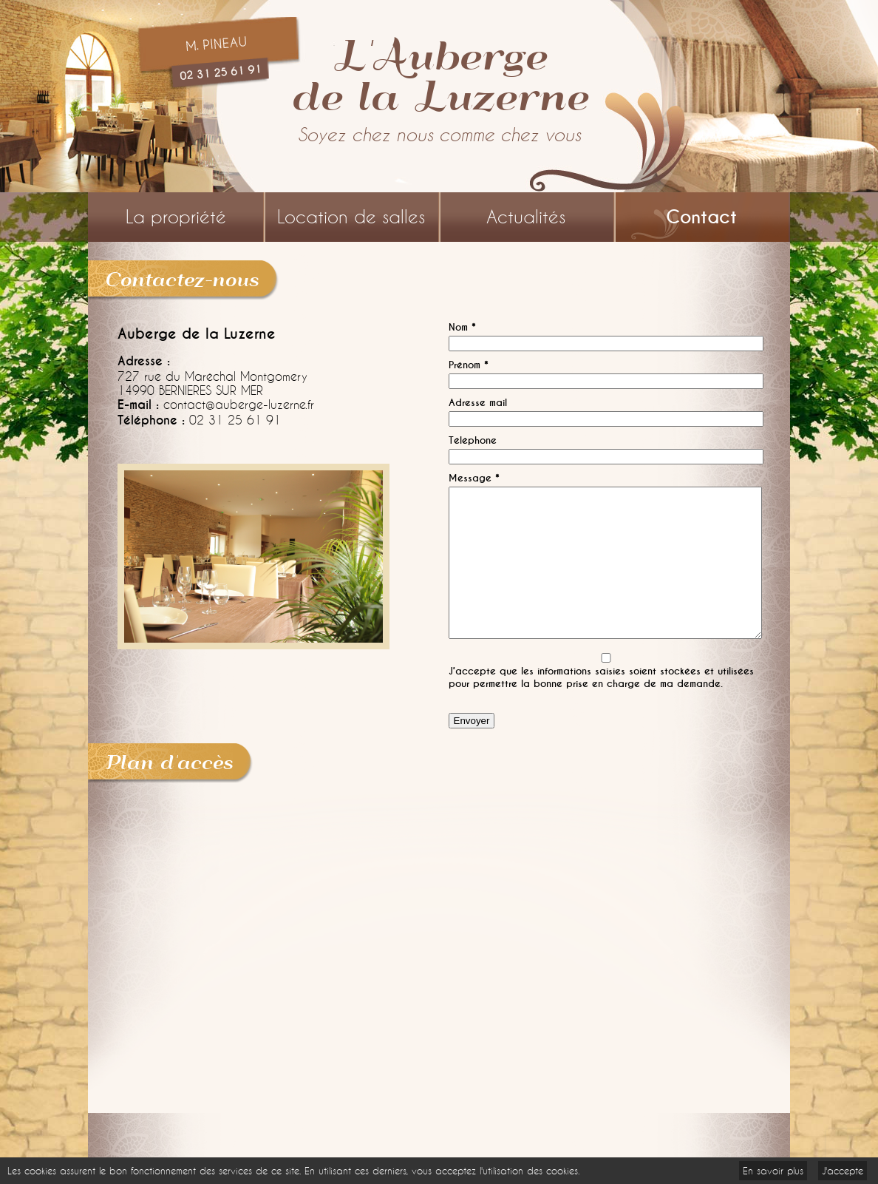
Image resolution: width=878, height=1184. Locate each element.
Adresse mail (478, 402)
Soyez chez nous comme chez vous (439, 135)
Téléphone (473, 440)
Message (474, 478)
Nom (462, 327)
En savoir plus (773, 1171)
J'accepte (842, 1171)
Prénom (469, 365)
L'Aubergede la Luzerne (439, 74)
